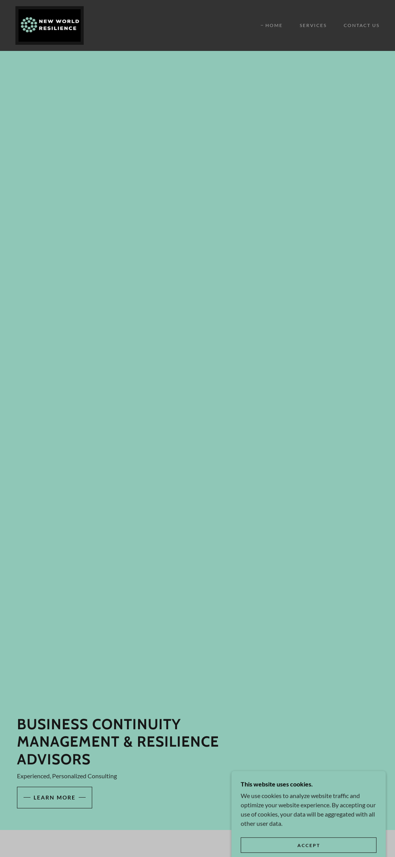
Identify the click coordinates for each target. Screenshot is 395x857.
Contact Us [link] (362, 25)
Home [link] (274, 25)
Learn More (55, 797)
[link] (49, 24)
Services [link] (313, 25)
